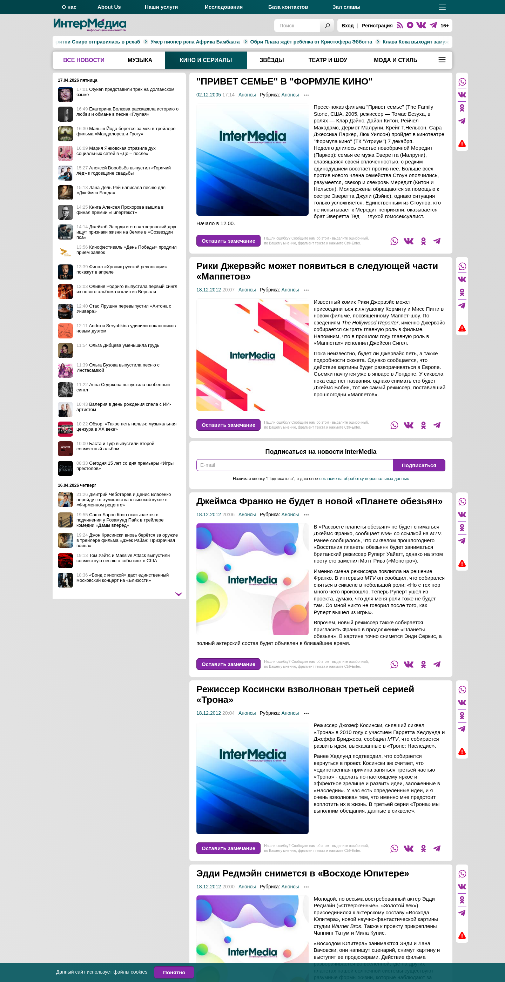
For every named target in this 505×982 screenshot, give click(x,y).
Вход (348, 25)
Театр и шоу (328, 60)
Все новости (84, 60)
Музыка (140, 60)
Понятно (174, 972)
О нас (69, 7)
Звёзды (272, 60)
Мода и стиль (395, 60)
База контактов (288, 7)
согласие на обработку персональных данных (364, 478)
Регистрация (377, 25)
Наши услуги (161, 7)
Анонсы (247, 94)
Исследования (224, 7)
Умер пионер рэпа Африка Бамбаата (122, 42)
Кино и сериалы (206, 60)
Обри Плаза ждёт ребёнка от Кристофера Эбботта (239, 42)
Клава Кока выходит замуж (343, 42)
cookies (139, 972)
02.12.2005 (208, 94)
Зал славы (346, 7)
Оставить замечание (228, 241)
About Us (109, 7)
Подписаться (419, 465)
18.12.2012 (208, 289)
